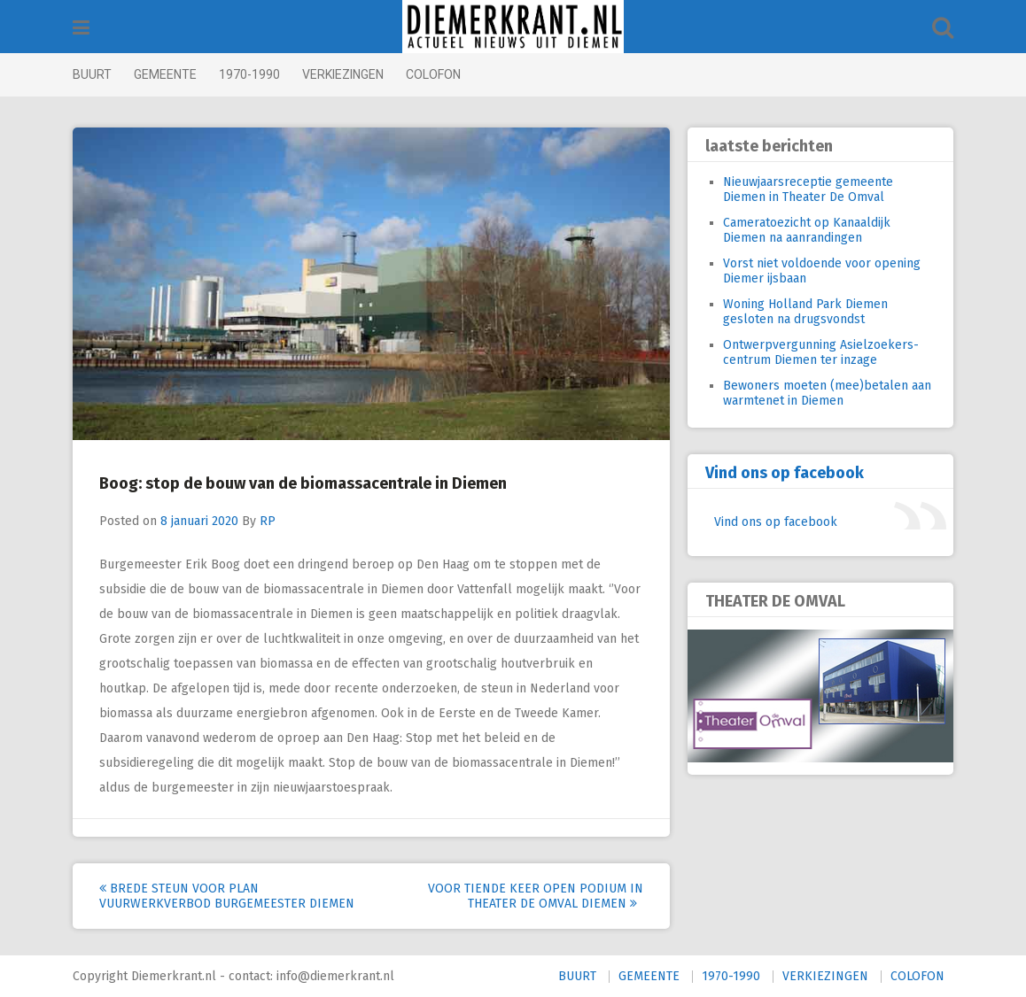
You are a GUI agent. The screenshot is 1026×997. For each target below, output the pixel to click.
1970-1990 (249, 74)
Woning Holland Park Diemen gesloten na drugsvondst (805, 312)
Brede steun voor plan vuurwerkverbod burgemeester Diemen (226, 896)
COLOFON (433, 74)
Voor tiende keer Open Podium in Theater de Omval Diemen (535, 896)
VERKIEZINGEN (343, 74)
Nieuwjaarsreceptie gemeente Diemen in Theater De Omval (808, 189)
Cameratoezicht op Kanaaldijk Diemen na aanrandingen (806, 230)
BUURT (92, 74)
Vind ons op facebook (784, 473)
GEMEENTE (165, 74)
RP (268, 521)
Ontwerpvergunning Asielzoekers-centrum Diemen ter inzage (821, 352)
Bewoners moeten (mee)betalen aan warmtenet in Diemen (827, 393)
